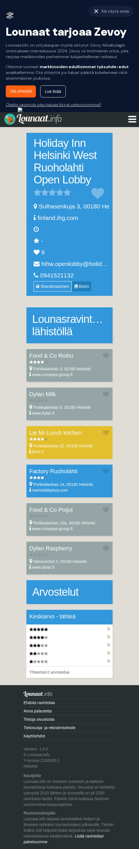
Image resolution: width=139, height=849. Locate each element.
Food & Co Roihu (51, 355)
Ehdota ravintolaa (39, 702)
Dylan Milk (42, 394)
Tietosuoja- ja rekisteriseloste (50, 727)
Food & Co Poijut (51, 510)
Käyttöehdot (34, 736)
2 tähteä (41, 192)
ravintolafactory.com (50, 490)
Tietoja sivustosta (39, 719)
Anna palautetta (38, 711)
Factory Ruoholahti (53, 471)
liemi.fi (38, 451)
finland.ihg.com (58, 217)
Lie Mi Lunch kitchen (55, 433)
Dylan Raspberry (50, 548)
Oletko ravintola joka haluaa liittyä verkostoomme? (53, 104)
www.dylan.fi (43, 413)
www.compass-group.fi (52, 374)
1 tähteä (37, 192)
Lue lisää (53, 91)
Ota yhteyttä (21, 91)
